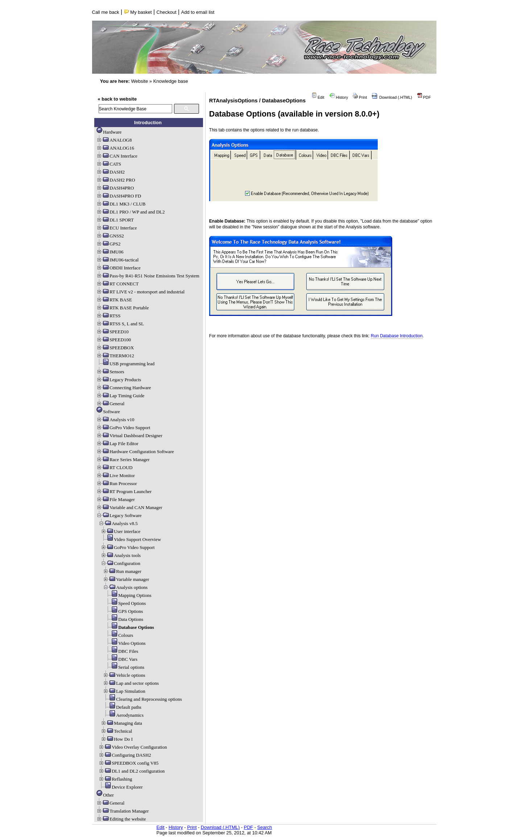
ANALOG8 (114, 140)
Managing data (121, 723)
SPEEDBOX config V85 (128, 763)
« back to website (117, 99)
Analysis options (125, 587)
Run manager (122, 571)
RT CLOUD (114, 467)
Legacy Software (118, 515)
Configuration (120, 563)
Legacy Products (118, 379)
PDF (424, 97)
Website (139, 81)
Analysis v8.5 (118, 523)
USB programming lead (125, 363)
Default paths (122, 707)
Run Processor (116, 483)
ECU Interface (116, 228)
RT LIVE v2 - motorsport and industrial (140, 291)
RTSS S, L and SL (120, 323)
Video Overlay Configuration (133, 747)
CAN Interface (116, 156)
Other (105, 795)
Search (264, 827)
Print (360, 97)
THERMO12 (115, 355)
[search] (135, 108)
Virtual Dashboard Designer (129, 435)
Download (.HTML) (392, 97)
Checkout (167, 12)
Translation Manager (122, 811)
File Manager (115, 499)
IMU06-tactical (117, 260)
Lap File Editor (117, 443)
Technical (116, 731)
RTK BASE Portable (122, 307)
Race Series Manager (122, 459)
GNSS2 (110, 236)
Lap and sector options (131, 683)
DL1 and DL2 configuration (132, 771)
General (110, 403)
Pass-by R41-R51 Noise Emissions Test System (147, 275)
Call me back (105, 12)
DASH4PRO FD (118, 196)
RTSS (108, 315)
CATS (108, 164)
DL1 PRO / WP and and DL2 (130, 212)
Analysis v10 (115, 419)
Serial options (124, 667)
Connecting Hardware (123, 387)
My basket (138, 12)
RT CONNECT (117, 283)
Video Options (125, 643)
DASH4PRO (115, 188)
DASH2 (110, 172)
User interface (120, 531)
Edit (317, 97)
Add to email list (198, 12)
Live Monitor (115, 475)
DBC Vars (121, 659)
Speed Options (125, 603)
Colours (119, 635)
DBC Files (121, 651)
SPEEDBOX (115, 347)
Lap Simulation (124, 691)
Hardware (108, 132)
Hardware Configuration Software (135, 451)
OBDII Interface (118, 267)
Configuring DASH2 (125, 755)
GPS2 (108, 244)
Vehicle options (124, 675)
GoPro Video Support (123, 427)
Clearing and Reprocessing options (142, 699)
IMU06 (109, 252)
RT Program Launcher (124, 491)
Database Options (129, 627)
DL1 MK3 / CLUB (120, 204)
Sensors (110, 371)
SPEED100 (113, 339)
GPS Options (124, 611)
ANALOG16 (115, 148)
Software (108, 411)
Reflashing (115, 779)
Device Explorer (121, 787)
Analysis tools (121, 555)
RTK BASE (114, 299)
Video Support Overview (131, 539)
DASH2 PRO (115, 180)
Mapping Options (128, 595)
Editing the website (121, 819)
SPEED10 (112, 331)
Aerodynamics (123, 715)
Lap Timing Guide (120, 395)
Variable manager (126, 579)
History (338, 97)
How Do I (117, 739)
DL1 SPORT (115, 220)
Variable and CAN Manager (129, 507)
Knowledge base (170, 81)
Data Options (124, 619)
